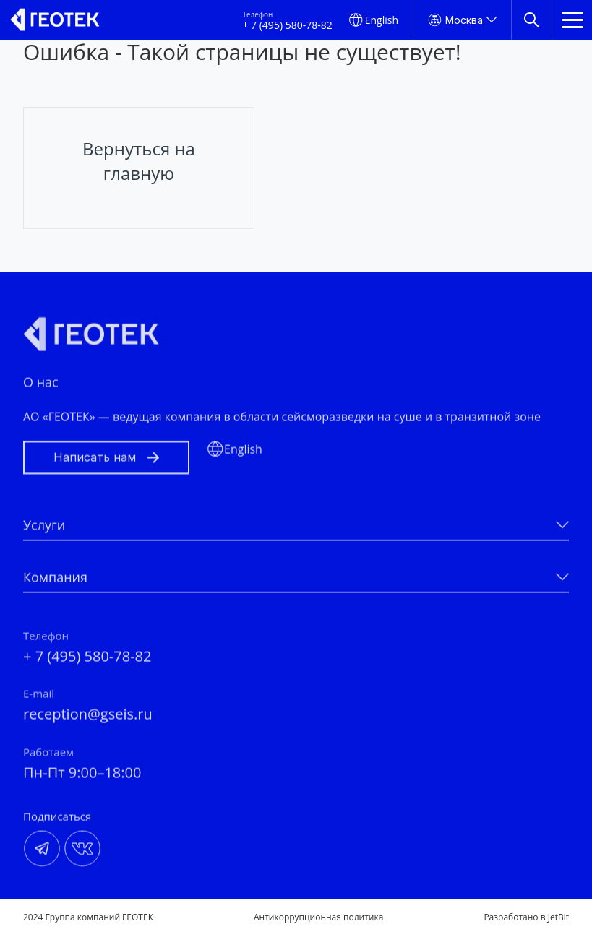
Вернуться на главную (138, 161)
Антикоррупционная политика (318, 917)
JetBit (558, 917)
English (381, 20)
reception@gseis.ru (88, 720)
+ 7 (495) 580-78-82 (287, 25)
